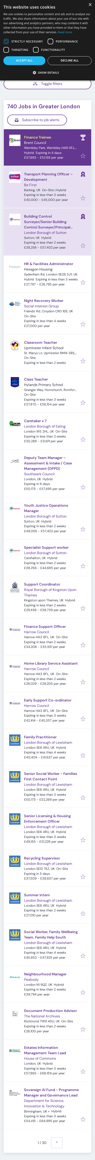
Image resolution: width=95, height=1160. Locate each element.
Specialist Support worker (46, 547)
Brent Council (35, 142)
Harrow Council (36, 632)
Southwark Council (39, 474)
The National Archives (42, 1016)
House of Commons (40, 1058)
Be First (30, 185)
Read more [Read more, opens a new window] (65, 32)
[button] (47, 72)
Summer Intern (37, 895)
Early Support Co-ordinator (47, 700)
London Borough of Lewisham (48, 742)
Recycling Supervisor (42, 858)
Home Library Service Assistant (51, 663)
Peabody (31, 979)
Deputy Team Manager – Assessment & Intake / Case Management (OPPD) (48, 463)
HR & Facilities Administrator (48, 263)
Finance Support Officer (45, 626)
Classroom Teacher (40, 342)
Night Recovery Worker (43, 300)
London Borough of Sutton (45, 232)
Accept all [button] (24, 60)
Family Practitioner (40, 737)
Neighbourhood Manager (45, 974)
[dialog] (47, 40)
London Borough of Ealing (45, 426)
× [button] (90, 5)
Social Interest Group (41, 306)
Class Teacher (36, 379)
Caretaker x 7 (35, 421)
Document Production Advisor (50, 1010)
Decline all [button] (70, 60)
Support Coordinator (42, 584)
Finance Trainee (37, 137)
